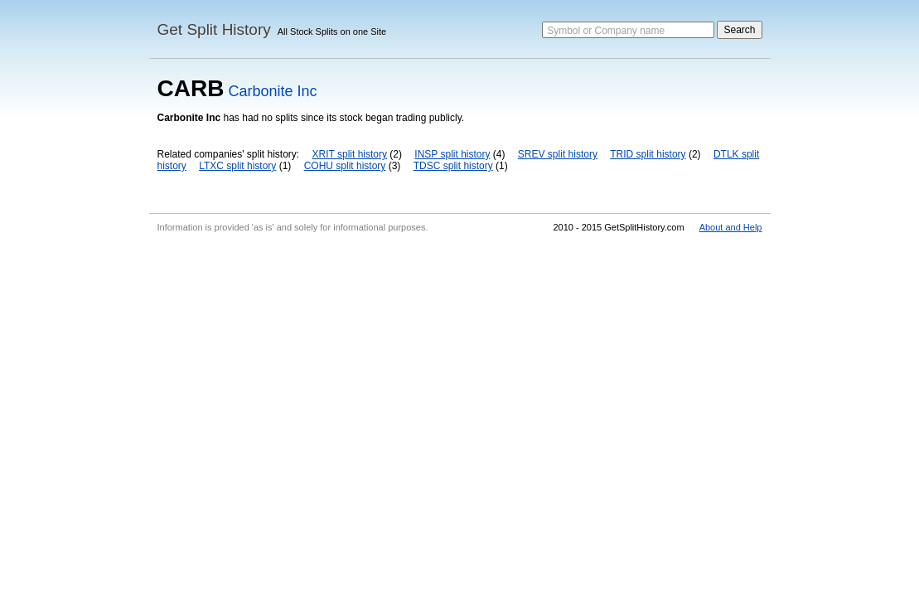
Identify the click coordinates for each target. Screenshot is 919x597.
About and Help (730, 227)
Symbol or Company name (606, 30)
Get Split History (214, 29)
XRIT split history (349, 154)
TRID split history (647, 154)
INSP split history (452, 154)
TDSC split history (453, 166)
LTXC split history (237, 166)
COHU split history (345, 166)
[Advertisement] (459, 363)
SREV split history (557, 154)
